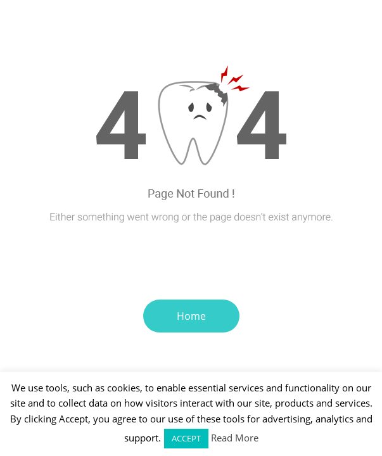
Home (191, 316)
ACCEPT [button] (186, 438)
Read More (234, 437)
